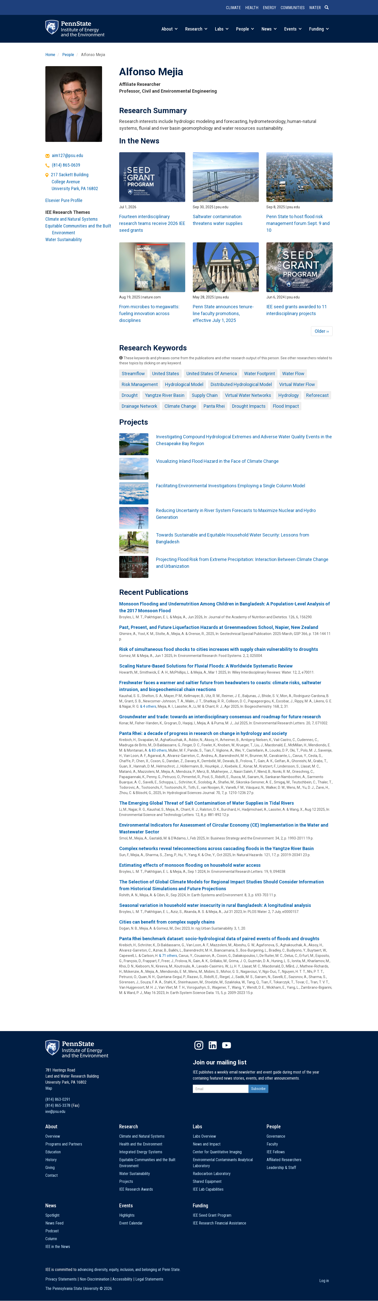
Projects (126, 1181)
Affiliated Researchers (284, 1159)
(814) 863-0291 (57, 1099)
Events (293, 29)
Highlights (127, 1215)
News (269, 29)
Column (51, 1238)
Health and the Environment (140, 1144)
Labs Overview (204, 1136)
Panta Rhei (214, 406)
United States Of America (211, 373)
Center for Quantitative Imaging (217, 1152)
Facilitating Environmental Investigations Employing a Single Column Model (230, 485)
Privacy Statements (61, 1279)
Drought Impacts (249, 406)
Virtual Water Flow (297, 384)
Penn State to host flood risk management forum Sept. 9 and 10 (298, 223)
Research (196, 29)
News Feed (54, 1223)
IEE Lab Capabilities (208, 1189)
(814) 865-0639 (66, 165)
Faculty (272, 1144)
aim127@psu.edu (67, 155)
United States (165, 373)
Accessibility (122, 1279)
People (245, 29)
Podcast (52, 1231)
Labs (222, 29)
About (170, 29)
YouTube (226, 1045)
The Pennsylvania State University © (78, 1288)
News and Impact (206, 1144)
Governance (276, 1136)
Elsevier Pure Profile (63, 200)
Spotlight (52, 1215)
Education (53, 1152)
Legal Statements (149, 1279)
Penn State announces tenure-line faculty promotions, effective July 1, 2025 (223, 313)
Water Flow (293, 373)
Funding (319, 29)
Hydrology (288, 395)
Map (48, 1088)
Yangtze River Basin (164, 395)
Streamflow (133, 373)
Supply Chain (205, 395)
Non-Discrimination (94, 1279)
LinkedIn (212, 1045)
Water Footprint (259, 373)
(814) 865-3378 (57, 1105)
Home (50, 54)
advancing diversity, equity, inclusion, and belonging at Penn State (129, 1269)
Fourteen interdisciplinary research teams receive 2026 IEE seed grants (152, 223)
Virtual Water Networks (248, 395)
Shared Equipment (207, 1181)
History (51, 1159)
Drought (130, 395)
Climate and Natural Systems (71, 219)
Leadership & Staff (281, 1167)
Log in (324, 1280)
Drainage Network (139, 406)
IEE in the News (57, 1246)
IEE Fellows (276, 1152)
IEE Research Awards (136, 1189)
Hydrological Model (184, 384)
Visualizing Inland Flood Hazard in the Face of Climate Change (217, 461)
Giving (50, 1167)
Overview (52, 1136)
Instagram (199, 1045)
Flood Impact (286, 406)
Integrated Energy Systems (140, 1152)
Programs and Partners (63, 1144)
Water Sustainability (63, 239)
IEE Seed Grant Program (212, 1215)
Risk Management (140, 384)
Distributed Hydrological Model (241, 384)
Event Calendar (131, 1223)
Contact (51, 1175)
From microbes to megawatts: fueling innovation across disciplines (149, 313)
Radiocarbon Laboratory (212, 1173)
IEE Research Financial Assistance (219, 1223)
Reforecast (317, 395)
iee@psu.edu (55, 1111)
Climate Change (180, 406)
